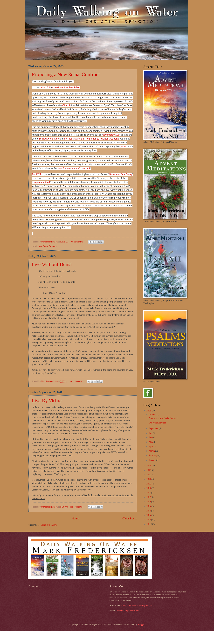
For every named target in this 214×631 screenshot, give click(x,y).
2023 (149, 470)
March (152, 451)
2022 (149, 474)
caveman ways (111, 135)
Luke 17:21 (45, 87)
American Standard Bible (66, 87)
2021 (148, 479)
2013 (148, 515)
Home (75, 518)
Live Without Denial (52, 264)
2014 (148, 511)
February (153, 455)
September (154, 428)
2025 (149, 410)
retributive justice (49, 139)
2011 (148, 524)
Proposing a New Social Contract (66, 74)
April (151, 446)
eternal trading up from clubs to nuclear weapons (91, 139)
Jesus (123, 146)
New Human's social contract (74, 168)
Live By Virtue (47, 400)
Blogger (141, 624)
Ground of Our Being (120, 174)
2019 (148, 488)
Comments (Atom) (49, 525)
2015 (148, 506)
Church (66, 105)
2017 (148, 497)
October (153, 414)
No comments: (77, 242)
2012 (148, 519)
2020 (149, 484)
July (151, 433)
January (152, 460)
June (151, 437)
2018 (148, 492)
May (151, 442)
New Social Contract (48, 246)
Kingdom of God (41, 182)
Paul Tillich (38, 174)
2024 (149, 465)
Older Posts (129, 518)
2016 (148, 501)
